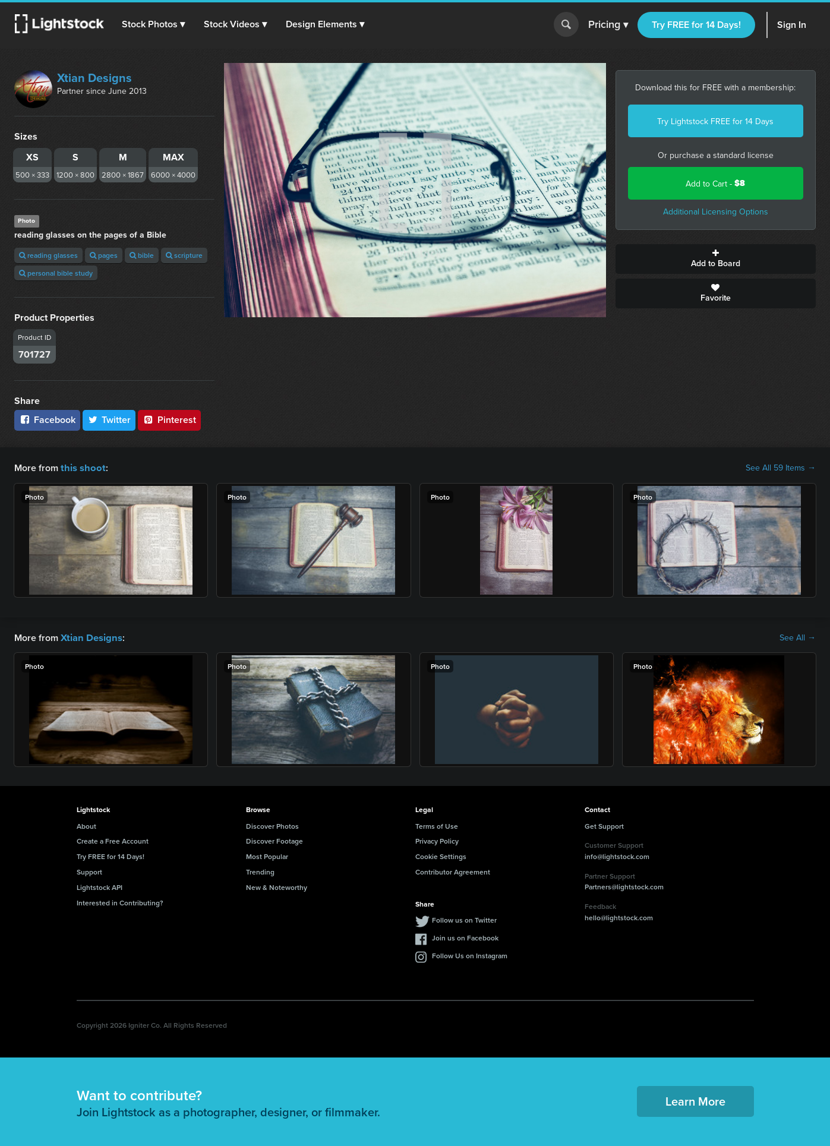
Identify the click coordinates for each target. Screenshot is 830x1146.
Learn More (695, 1100)
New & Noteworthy (276, 886)
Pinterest (169, 420)
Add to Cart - (715, 183)
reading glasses (48, 255)
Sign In (791, 24)
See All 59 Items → (781, 467)
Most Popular (267, 855)
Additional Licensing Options (715, 211)
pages (104, 255)
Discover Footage (274, 840)
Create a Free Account (113, 840)
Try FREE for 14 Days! (696, 24)
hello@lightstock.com (619, 916)
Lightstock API (99, 886)
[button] (153, 24)
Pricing (608, 25)
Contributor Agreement (452, 871)
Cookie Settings (440, 855)
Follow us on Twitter (464, 919)
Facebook (47, 420)
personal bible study (56, 273)
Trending (260, 871)
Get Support (604, 825)
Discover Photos (272, 825)
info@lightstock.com (617, 855)
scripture (184, 255)
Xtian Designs (94, 77)
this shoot (81, 467)
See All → (797, 637)
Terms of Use (436, 825)
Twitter (109, 420)
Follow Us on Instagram (469, 954)
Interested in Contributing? (120, 901)
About (86, 825)
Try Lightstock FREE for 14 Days (715, 121)
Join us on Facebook (465, 937)
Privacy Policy (437, 840)
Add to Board (715, 259)
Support (89, 871)
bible (142, 255)
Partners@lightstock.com (624, 885)
